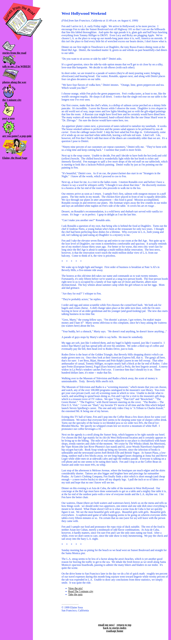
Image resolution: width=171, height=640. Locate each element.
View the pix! (75, 588)
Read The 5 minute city (80, 591)
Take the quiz (75, 594)
